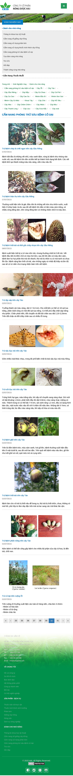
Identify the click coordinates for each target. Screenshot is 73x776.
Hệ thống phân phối (12, 683)
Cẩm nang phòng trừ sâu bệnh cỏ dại (18, 52)
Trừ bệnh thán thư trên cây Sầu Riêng (18, 196)
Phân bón (8, 711)
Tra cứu (6, 61)
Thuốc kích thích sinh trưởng (15, 708)
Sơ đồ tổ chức (10, 676)
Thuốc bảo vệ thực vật (13, 705)
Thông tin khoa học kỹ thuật (14, 34)
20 (16, 621)
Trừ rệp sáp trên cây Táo (12, 300)
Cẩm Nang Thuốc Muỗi (13, 76)
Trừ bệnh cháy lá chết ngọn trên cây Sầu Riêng (22, 148)
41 (58, 621)
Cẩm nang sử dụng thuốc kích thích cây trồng (21, 48)
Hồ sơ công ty (9, 673)
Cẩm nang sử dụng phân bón (15, 43)
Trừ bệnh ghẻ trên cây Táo (13, 440)
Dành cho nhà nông (36, 28)
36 (28, 621)
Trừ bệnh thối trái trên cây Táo (15, 495)
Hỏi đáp (6, 65)
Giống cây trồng (10, 715)
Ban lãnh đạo (9, 680)
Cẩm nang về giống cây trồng (15, 39)
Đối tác (7, 690)
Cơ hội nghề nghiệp (12, 693)
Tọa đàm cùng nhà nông (13, 56)
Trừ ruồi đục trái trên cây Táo (14, 389)
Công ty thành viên (11, 687)
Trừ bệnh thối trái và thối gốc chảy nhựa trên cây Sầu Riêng (27, 245)
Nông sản (8, 718)
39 (46, 621)
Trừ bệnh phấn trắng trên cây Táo (16, 541)
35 (22, 621)
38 (40, 621)
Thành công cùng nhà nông (14, 70)
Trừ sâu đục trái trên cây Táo (14, 351)
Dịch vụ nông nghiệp (12, 722)
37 (34, 621)
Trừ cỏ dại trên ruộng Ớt (12, 596)
